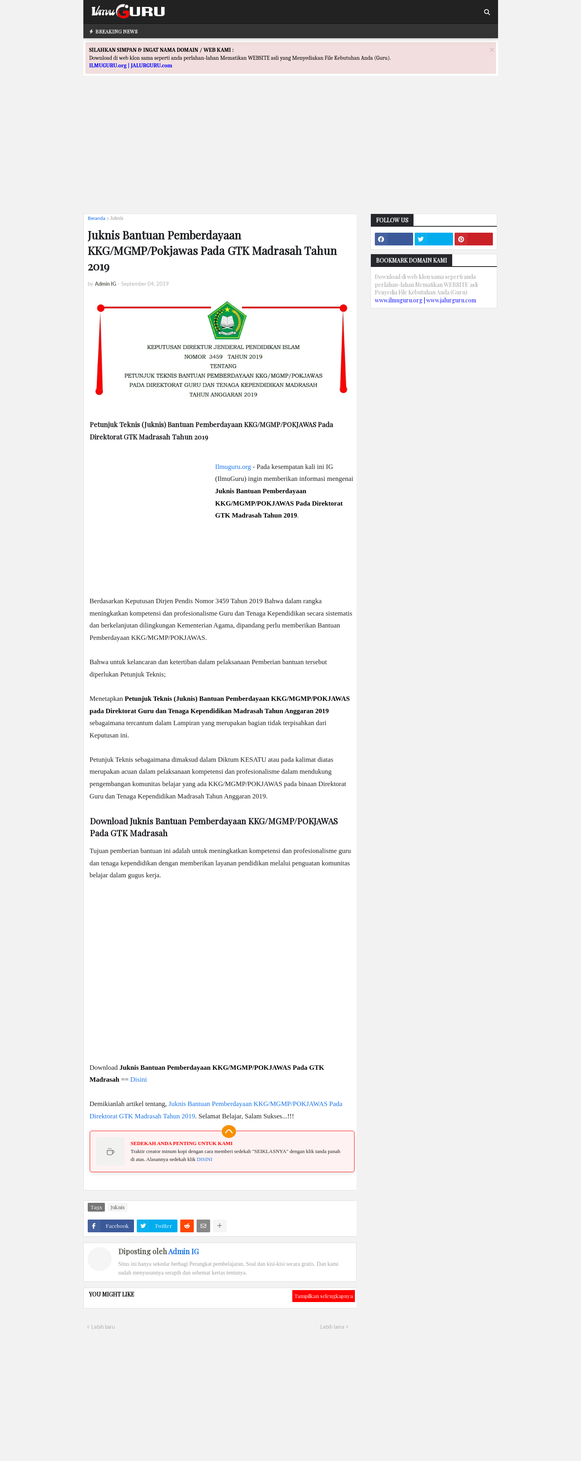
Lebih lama (332, 1327)
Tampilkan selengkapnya (323, 1295)
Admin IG (183, 1251)
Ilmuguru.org (233, 467)
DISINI (205, 1159)
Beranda (96, 218)
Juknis (116, 218)
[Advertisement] (290, 152)
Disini (138, 1079)
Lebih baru (103, 1327)
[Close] (491, 49)
